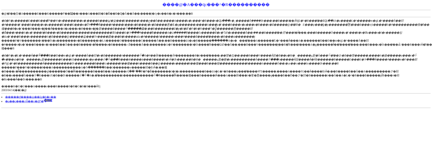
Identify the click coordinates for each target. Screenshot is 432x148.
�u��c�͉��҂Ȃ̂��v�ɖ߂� (28, 101)
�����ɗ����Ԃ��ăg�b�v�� (30, 97)
